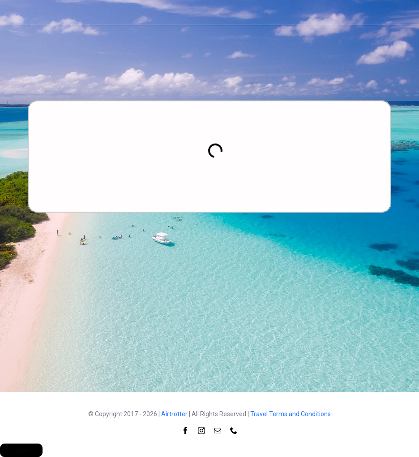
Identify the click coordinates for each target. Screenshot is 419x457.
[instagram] (201, 430)
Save (21, 450)
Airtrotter (174, 414)
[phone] (233, 430)
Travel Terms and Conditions (290, 414)
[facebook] (185, 430)
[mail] (217, 430)
